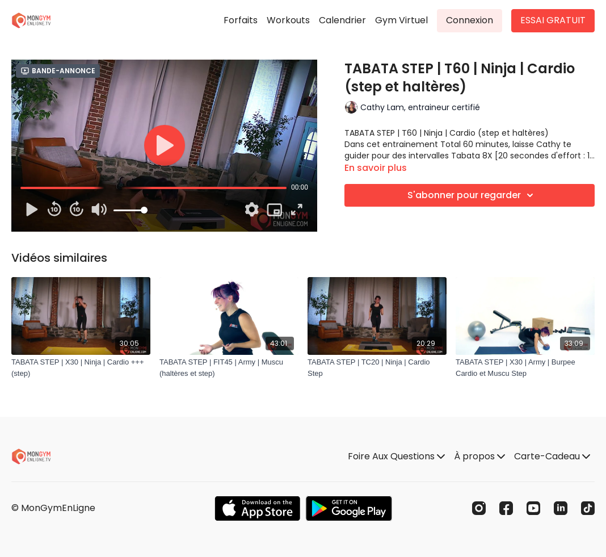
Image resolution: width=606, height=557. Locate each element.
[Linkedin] (560, 508)
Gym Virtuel (401, 20)
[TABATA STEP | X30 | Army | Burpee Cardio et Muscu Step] (525, 368)
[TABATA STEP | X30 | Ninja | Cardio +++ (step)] (80, 368)
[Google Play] (349, 508)
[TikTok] (588, 508)
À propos (479, 456)
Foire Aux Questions (396, 456)
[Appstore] (257, 508)
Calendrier (342, 20)
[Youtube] (533, 508)
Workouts (288, 20)
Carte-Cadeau (552, 456)
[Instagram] (479, 508)
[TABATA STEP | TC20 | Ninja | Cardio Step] (377, 368)
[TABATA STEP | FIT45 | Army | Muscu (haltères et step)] (228, 368)
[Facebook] (506, 508)
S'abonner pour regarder (472, 195)
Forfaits (241, 20)
